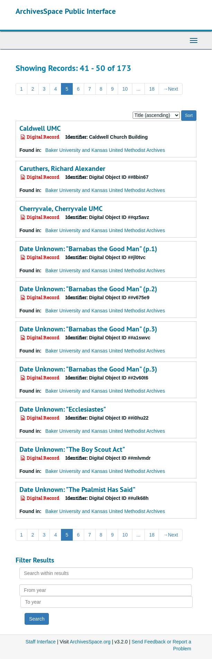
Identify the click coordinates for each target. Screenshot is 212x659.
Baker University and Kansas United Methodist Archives (105, 150)
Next (170, 89)
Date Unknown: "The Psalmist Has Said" (77, 489)
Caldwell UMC (40, 128)
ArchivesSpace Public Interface (66, 11)
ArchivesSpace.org (90, 641)
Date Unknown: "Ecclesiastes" (62, 409)
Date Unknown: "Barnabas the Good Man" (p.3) (88, 328)
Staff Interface (41, 641)
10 (125, 89)
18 (151, 89)
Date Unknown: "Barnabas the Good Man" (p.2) (88, 288)
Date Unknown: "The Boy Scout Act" (72, 449)
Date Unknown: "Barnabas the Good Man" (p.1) (88, 248)
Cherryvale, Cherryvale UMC (61, 208)
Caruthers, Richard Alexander (62, 168)
